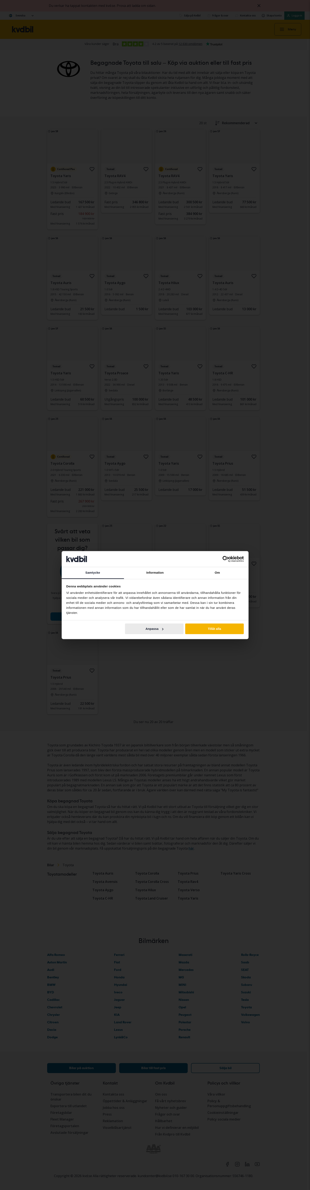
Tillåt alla (214, 628)
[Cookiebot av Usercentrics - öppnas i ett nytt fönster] (225, 559)
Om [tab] (217, 573)
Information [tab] (155, 573)
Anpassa (155, 628)
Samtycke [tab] (92, 573)
